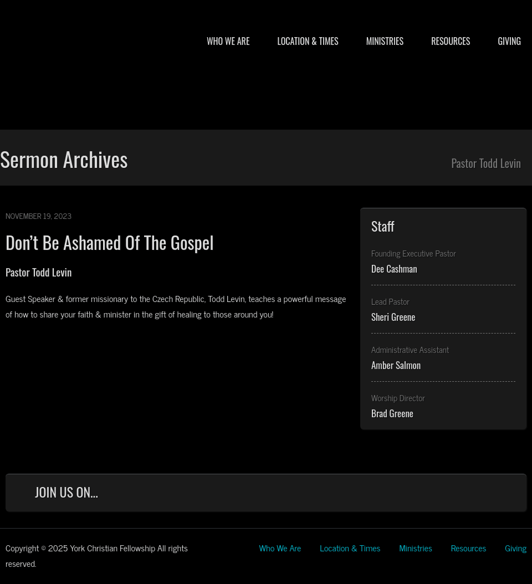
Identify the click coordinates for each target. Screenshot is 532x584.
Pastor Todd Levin (38, 271)
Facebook (400, 494)
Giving (509, 41)
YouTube (474, 494)
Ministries (384, 41)
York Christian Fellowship (116, 72)
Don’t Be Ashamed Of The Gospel (110, 242)
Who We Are (228, 41)
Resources (450, 41)
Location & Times (307, 41)
